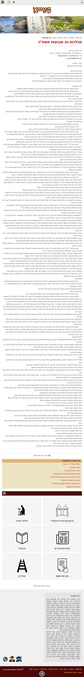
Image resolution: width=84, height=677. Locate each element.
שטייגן (71, 37)
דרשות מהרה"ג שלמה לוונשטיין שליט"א (66, 483)
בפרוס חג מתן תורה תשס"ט (70, 480)
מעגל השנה (57, 37)
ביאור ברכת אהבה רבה (72, 470)
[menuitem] (62, 511)
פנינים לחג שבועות (73, 487)
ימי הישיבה (75, 596)
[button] (14, 2)
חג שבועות (46, 37)
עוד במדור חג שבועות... (70, 460)
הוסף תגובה (37, 455)
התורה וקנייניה (75, 467)
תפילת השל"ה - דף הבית (71, 464)
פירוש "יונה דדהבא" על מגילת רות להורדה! (65, 477)
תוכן (65, 37)
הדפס (46, 455)
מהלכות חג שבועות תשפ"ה (60, 42)
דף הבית (78, 37)
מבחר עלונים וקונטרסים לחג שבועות (67, 474)
